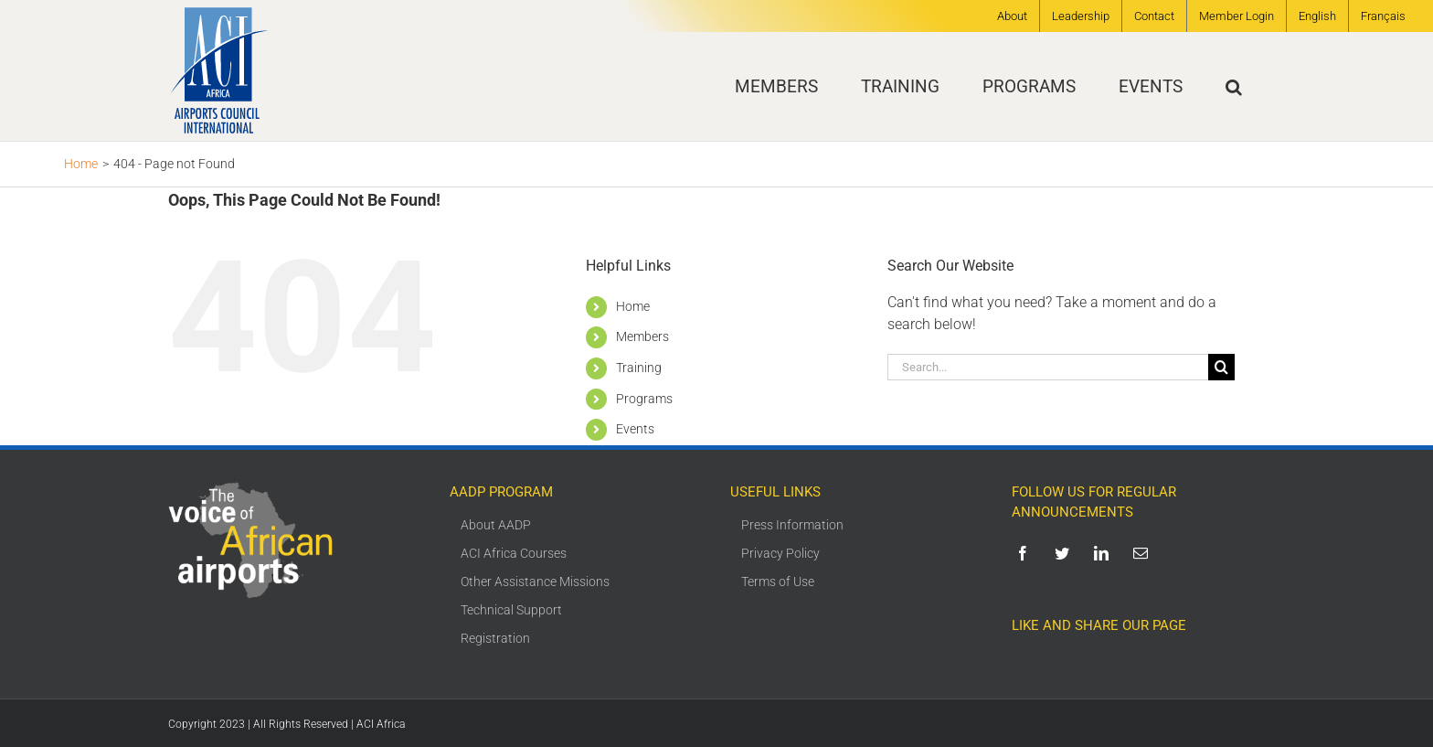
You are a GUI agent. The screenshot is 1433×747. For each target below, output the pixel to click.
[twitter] (1065, 553)
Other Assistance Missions (535, 581)
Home (633, 306)
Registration (495, 638)
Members (642, 336)
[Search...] (1047, 367)
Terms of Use (777, 581)
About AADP (496, 525)
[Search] (1221, 367)
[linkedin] (1104, 553)
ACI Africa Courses (514, 553)
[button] (1234, 86)
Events (635, 429)
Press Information (792, 525)
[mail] (1143, 553)
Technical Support (511, 610)
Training (639, 367)
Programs (644, 398)
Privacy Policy (780, 553)
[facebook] (1025, 553)
